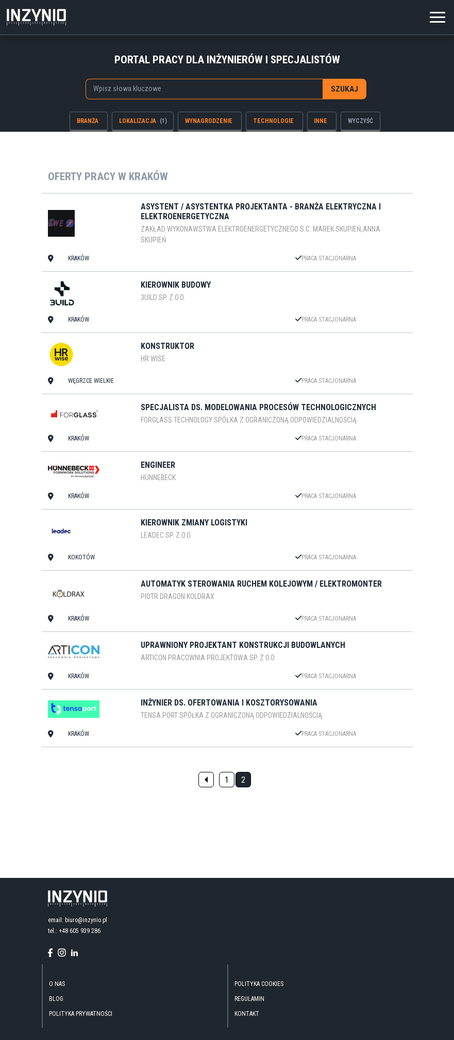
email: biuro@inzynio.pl (77, 920)
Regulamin (249, 998)
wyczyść (360, 121)
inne (320, 121)
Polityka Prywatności (80, 1013)
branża (87, 121)
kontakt (246, 1013)
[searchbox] (199, 88)
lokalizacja (143, 121)
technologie (273, 121)
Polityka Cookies (258, 984)
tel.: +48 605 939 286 (74, 931)
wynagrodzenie (208, 121)
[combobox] (204, 89)
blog (56, 998)
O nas (57, 984)
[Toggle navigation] (437, 15)
